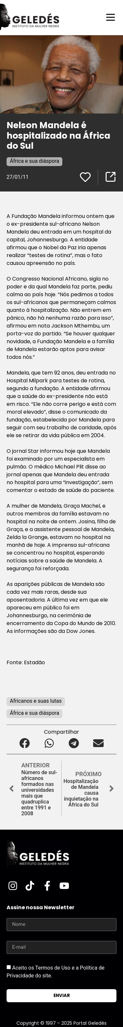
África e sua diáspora (34, 161)
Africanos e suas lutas (36, 701)
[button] (24, 743)
